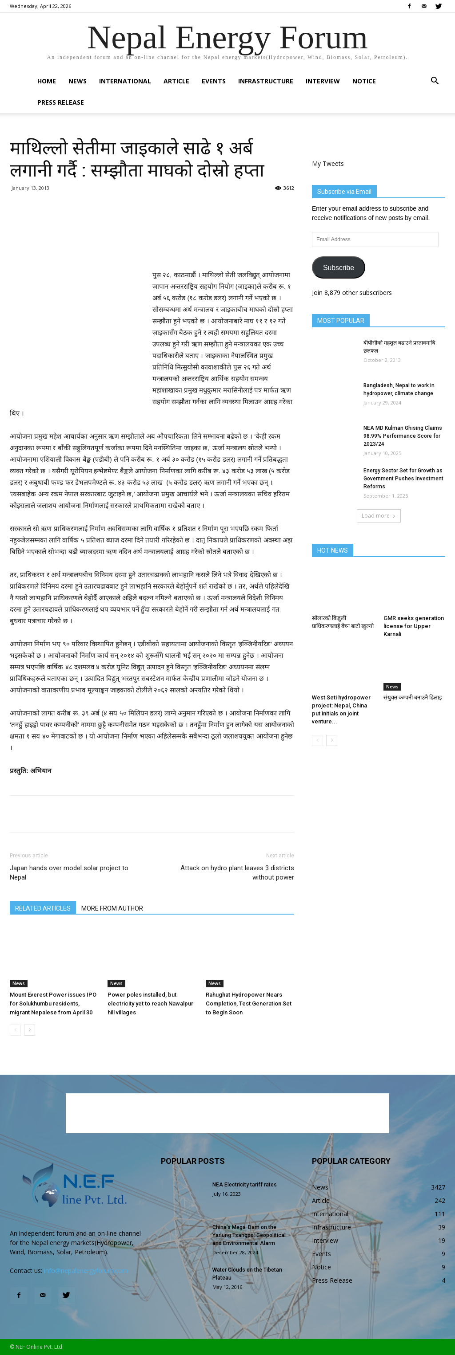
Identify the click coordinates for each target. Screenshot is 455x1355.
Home (46, 81)
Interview (323, 81)
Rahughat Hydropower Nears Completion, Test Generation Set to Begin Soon (248, 1003)
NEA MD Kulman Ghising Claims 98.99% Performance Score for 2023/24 (402, 436)
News (77, 81)
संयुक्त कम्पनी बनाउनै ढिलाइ (412, 697)
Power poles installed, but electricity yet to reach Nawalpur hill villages (150, 1003)
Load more (379, 515)
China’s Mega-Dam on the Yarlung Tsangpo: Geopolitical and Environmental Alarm (249, 1235)
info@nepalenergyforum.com (86, 1270)
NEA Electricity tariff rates (244, 1185)
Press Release (60, 102)
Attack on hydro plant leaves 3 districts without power (237, 872)
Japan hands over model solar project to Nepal (69, 872)
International (125, 81)
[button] (434, 82)
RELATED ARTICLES (43, 908)
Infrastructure (265, 81)
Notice (364, 81)
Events (214, 81)
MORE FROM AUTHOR (112, 908)
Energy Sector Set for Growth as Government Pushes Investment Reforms (403, 478)
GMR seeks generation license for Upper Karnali (413, 626)
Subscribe (338, 267)
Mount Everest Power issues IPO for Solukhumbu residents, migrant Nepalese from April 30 (53, 1003)
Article (176, 81)
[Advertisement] (152, 246)
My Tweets (328, 163)
